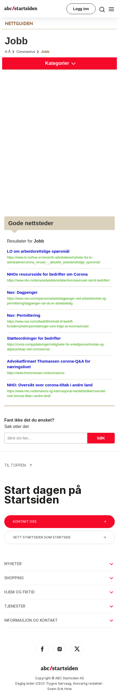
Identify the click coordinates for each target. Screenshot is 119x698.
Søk (101, 438)
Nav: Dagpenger (22, 292)
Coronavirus (28, 52)
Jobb (45, 52)
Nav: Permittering (23, 315)
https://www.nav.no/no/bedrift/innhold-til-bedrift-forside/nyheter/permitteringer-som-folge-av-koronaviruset (48, 324)
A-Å (10, 52)
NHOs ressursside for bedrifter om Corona (47, 274)
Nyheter (59, 563)
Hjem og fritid (59, 592)
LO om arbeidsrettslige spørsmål (38, 251)
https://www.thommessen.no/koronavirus (35, 373)
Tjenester (59, 606)
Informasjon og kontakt (59, 620)
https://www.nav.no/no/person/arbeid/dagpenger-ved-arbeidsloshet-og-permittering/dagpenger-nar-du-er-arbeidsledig (57, 301)
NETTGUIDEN (19, 24)
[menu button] (102, 9)
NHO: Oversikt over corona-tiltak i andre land (50, 385)
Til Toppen (18, 465)
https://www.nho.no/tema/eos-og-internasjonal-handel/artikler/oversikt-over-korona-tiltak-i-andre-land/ (56, 393)
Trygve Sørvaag (58, 683)
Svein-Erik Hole (59, 689)
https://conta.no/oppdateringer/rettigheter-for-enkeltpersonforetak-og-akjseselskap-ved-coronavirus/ (56, 347)
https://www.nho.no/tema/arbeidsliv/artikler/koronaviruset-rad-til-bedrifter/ (58, 280)
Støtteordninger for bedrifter (34, 338)
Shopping (59, 578)
